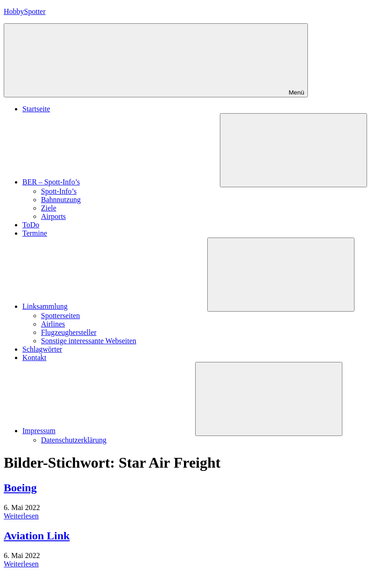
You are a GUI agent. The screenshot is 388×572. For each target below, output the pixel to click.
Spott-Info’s (58, 191)
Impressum (108, 431)
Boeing (20, 488)
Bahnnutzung (61, 200)
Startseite (36, 109)
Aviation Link (37, 536)
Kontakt (34, 357)
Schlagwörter (42, 349)
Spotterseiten (60, 316)
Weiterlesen (21, 516)
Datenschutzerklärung (73, 440)
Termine (34, 233)
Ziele (48, 208)
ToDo (30, 225)
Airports (53, 216)
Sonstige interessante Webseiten (88, 341)
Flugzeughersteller (68, 332)
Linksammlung (114, 306)
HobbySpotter (25, 11)
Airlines (53, 324)
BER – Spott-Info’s (121, 182)
